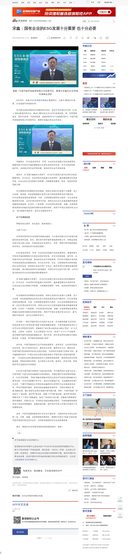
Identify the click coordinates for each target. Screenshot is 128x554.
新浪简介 (85, 531)
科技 (46, 2)
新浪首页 (15, 2)
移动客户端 (109, 2)
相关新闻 (20, 532)
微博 (88, 37)
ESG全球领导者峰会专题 (32, 496)
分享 (100, 37)
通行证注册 (106, 535)
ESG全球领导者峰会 (40, 21)
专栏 (64, 2)
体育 (28, 2)
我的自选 (107, 119)
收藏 (82, 37)
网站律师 (95, 539)
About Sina (105, 531)
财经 (34, 2)
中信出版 (60, 110)
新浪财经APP (56, 38)
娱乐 (40, 2)
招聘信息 (95, 535)
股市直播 (87, 511)
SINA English (106, 539)
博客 (52, 2)
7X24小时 (88, 213)
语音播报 (120, 507)
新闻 (22, 2)
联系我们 (85, 535)
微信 (94, 37)
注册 (98, 2)
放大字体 (76, 37)
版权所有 (105, 548)
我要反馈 (75, 490)
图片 (58, 2)
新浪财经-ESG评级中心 (26, 460)
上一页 (14, 509)
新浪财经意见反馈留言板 (94, 522)
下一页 (18, 509)
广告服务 (95, 531)
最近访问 (90, 119)
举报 (65, 37)
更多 (72, 2)
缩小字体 (70, 37)
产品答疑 (85, 539)
